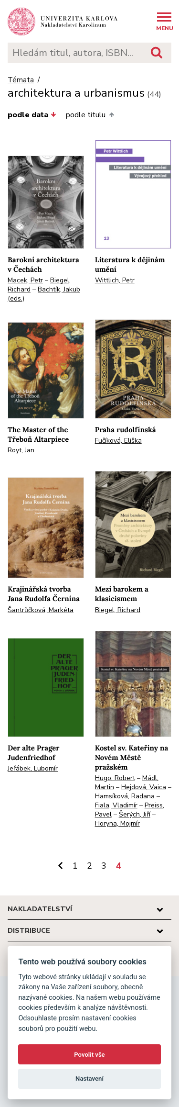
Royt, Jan (21, 450)
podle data (32, 115)
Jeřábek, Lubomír (33, 768)
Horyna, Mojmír (117, 823)
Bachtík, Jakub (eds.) (44, 294)
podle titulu (90, 115)
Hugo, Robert (115, 778)
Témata (21, 80)
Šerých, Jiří (134, 814)
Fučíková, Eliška (118, 440)
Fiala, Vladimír (116, 805)
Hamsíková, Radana (125, 796)
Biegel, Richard (117, 610)
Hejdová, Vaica (143, 787)
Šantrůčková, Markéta (41, 610)
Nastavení (89, 1078)
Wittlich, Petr (115, 280)
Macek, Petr (25, 280)
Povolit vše (89, 1054)
